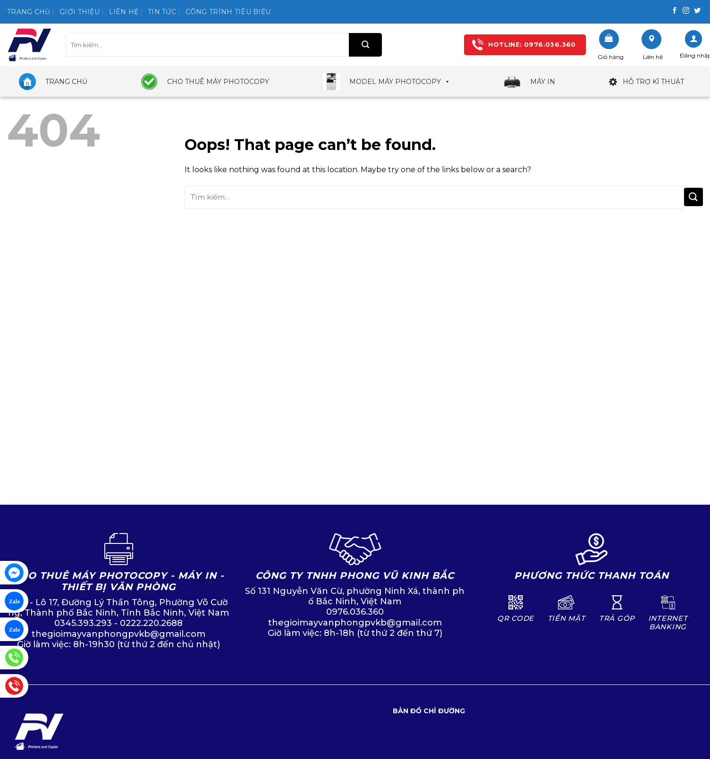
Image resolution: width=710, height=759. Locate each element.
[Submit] (365, 45)
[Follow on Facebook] (674, 11)
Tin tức (162, 12)
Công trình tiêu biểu (228, 12)
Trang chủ (29, 12)
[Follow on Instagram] (686, 11)
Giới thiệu (79, 12)
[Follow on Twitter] (697, 11)
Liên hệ (124, 12)
